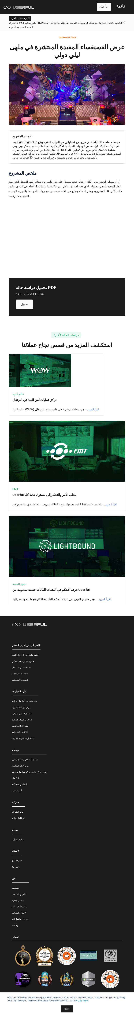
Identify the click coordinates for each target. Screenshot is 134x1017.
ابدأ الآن (104, 7)
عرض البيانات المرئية (21, 707)
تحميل (24, 304)
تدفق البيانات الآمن (20, 726)
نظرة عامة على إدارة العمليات (25, 701)
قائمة (120, 6)
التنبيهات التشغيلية (20, 680)
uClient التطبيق (19, 784)
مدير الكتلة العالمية (20, 765)
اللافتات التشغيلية (20, 732)
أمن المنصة (17, 790)
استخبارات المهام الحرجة (23, 738)
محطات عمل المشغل (21, 667)
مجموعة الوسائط (19, 906)
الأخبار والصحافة (19, 913)
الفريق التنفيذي (18, 894)
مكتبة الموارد (17, 839)
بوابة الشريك (17, 811)
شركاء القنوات (18, 818)
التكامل (15, 778)
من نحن (15, 888)
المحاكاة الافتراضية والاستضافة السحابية (29, 772)
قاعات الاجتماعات (20, 673)
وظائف (15, 925)
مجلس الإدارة (18, 900)
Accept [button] (67, 1009)
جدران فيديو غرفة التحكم (23, 661)
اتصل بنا (15, 866)
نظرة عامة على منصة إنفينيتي (25, 759)
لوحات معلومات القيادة (22, 719)
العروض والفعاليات (20, 919)
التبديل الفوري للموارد (21, 713)
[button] (120, 7)
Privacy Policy (81, 1000)
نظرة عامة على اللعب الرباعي (25, 655)
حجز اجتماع (17, 860)
